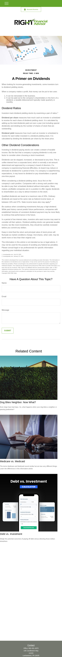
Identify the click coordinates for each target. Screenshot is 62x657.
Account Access (31, 9)
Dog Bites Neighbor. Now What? (18, 402)
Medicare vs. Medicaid (12, 461)
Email (4, 296)
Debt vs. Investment (11, 534)
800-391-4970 (33, 648)
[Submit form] (7, 330)
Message (5, 310)
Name (4, 283)
